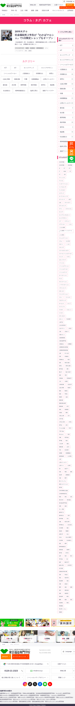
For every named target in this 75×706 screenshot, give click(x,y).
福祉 (60, 543)
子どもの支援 (62, 428)
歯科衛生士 (61, 515)
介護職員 (70, 344)
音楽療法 (61, 602)
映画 (60, 496)
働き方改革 (68, 372)
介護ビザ (67, 331)
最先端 (5, 85)
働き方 (60, 372)
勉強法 (66, 390)
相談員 (60, 531)
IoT (15, 68)
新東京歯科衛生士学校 (38, 701)
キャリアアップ (29, 68)
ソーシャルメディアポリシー (36, 677)
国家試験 (17, 79)
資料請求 (69, 5)
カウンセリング (62, 205)
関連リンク (62, 677)
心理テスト (61, 465)
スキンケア (61, 247)
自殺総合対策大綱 (63, 571)
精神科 (68, 549)
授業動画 (68, 474)
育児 (71, 555)
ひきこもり (61, 291)
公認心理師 (6, 79)
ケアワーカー (62, 224)
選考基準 (61, 596)
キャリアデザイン (47, 68)
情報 (66, 471)
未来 (71, 496)
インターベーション (63, 183)
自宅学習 (70, 565)
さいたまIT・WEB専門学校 (63, 693)
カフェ (46, 48)
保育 (60, 362)
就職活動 (61, 446)
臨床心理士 (34, 90)
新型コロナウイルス (63, 484)
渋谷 (26, 50)
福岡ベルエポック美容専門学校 (26, 697)
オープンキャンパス (66, 7)
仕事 (60, 353)
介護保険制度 (62, 337)
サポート (61, 244)
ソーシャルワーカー (19, 48)
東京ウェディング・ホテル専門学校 (54, 701)
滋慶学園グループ (4, 693)
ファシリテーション (63, 294)
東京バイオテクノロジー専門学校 (8, 701)
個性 (68, 368)
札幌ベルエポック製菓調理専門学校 (29, 695)
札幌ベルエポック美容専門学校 (8, 697)
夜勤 (67, 412)
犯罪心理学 (67, 521)
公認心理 (70, 384)
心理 (60, 459)
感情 (71, 471)
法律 (69, 515)
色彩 (60, 574)
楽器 (66, 506)
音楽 (71, 599)
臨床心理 (67, 562)
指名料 (60, 474)
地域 (60, 409)
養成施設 (61, 605)
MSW (65, 171)
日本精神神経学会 (63, 493)
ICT (5, 68)
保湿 (69, 359)
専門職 (60, 440)
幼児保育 (67, 449)
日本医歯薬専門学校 (16, 693)
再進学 (69, 387)
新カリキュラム (62, 481)
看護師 (67, 531)
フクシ (60, 297)
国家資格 (61, 406)
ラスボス (61, 309)
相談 (68, 527)
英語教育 (61, 580)
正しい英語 (61, 509)
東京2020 (61, 499)
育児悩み (61, 559)
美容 (66, 555)
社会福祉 (61, 540)
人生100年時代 (62, 325)
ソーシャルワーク (19, 50)
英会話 (66, 574)
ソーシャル (61, 262)
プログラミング (62, 300)
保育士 (51, 73)
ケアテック (67, 221)
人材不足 (61, 322)
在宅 (68, 406)
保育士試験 (68, 365)
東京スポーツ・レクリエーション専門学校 (24, 699)
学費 (25, 79)
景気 (66, 496)
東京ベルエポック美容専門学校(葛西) (45, 697)
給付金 (67, 552)
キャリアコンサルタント (64, 214)
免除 (60, 375)
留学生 (43, 85)
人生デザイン (62, 328)
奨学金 (60, 425)
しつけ (68, 244)
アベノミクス (62, 177)
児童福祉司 (69, 378)
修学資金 (61, 368)
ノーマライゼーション (64, 284)
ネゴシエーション (63, 281)
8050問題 (70, 165)
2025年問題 (61, 162)
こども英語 (61, 234)
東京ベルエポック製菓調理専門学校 (9, 695)
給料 (60, 555)
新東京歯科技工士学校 (25, 701)
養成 (68, 602)
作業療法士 (39, 73)
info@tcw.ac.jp (36, 671)
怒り (60, 468)
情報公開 (33, 5)
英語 (60, 577)
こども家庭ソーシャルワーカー (65, 231)
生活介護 (70, 524)
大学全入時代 (62, 421)
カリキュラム (69, 208)
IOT (70, 168)
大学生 (70, 421)
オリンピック (62, 199)
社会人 (60, 537)
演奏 (60, 521)
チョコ (60, 278)
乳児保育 (69, 319)
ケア (60, 221)
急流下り (67, 468)
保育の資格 (67, 362)
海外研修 (34, 85)
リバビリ (61, 312)
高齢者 (60, 612)
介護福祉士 (26, 73)
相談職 (27, 48)
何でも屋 (67, 353)
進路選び (67, 593)
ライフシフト (62, 306)
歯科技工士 (61, 512)
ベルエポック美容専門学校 (58, 695)
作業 (60, 356)
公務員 (66, 381)
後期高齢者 (61, 456)
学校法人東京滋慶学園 (28, 693)
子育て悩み (61, 431)
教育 (66, 477)
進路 (60, 593)
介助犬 (70, 328)
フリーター (68, 297)
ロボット (61, 319)
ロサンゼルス (62, 315)
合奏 (67, 397)
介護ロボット (62, 334)
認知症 (30, 50)
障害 (68, 596)
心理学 (69, 465)
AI (59, 168)
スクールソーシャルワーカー (65, 253)
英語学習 (67, 577)
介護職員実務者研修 (63, 350)
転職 (71, 587)
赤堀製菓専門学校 (44, 695)
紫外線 (60, 552)
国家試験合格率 (62, 403)
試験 (60, 583)
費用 (60, 587)
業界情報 (23, 85)
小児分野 (61, 443)
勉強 (60, 390)
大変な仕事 (61, 415)
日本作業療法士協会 (63, 490)
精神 (66, 543)
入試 (60, 381)
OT (70, 171)
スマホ (68, 256)
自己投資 (61, 568)
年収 (60, 449)
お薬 (70, 199)
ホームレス (61, 303)
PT (59, 174)
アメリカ (61, 180)
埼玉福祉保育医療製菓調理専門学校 (45, 693)
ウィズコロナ (62, 190)
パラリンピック (62, 287)
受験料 (60, 397)
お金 (60, 202)
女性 (67, 425)
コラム (60, 241)
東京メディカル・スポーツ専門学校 (46, 699)
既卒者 (60, 487)
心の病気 (70, 456)
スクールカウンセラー (64, 250)
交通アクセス (58, 5)
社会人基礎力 (69, 537)
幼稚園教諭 (35, 79)
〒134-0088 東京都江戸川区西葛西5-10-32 (24, 664)
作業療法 (67, 356)
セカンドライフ (62, 259)
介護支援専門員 (62, 340)
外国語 (60, 412)
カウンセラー (68, 202)
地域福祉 (67, 409)
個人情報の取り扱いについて (11, 677)
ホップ (69, 303)
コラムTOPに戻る (66, 32)
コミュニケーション (63, 238)
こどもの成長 (62, 227)
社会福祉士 (32, 48)
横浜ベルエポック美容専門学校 (64, 697)
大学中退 (61, 418)
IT (59, 171)
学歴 (69, 434)
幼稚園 (60, 453)
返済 (60, 590)
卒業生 (66, 393)
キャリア (61, 211)
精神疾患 (61, 549)
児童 (66, 375)
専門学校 (67, 437)
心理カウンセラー (48, 79)
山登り (68, 446)
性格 (60, 471)
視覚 (68, 580)
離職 (60, 599)
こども (70, 224)
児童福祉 (61, 378)
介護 (60, 331)
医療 (60, 393)
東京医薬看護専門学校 (6, 699)
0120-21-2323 (13, 671)
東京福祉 (69, 499)
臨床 (60, 562)
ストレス (61, 256)
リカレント (69, 309)
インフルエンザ (62, 186)
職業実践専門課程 (45, 5)
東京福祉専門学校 (63, 502)
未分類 (14, 85)
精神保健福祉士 (40, 48)
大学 (69, 415)
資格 (66, 587)
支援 (60, 477)
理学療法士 (61, 524)
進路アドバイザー (48, 90)
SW (65, 174)
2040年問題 (61, 165)
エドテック (61, 193)
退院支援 (67, 590)
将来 (67, 440)
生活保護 (61, 527)
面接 (66, 599)
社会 (68, 534)
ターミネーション (63, 275)
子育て (70, 428)
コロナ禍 (68, 241)
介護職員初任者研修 (63, 347)
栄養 (60, 506)
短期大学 (61, 534)
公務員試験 (61, 384)
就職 (68, 443)
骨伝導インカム (62, 608)
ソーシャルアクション (64, 266)
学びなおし (61, 434)
